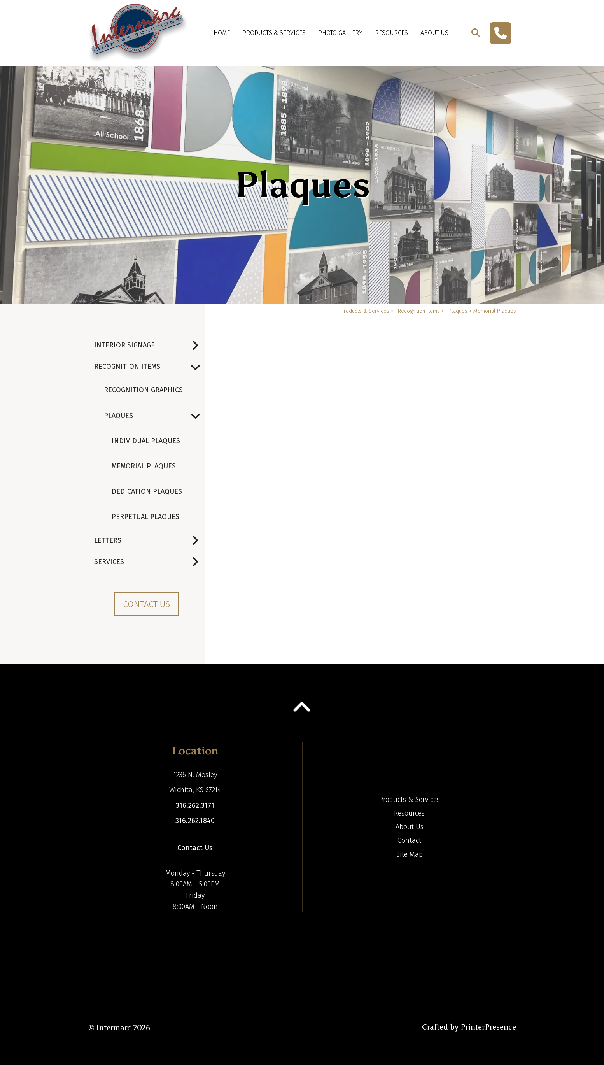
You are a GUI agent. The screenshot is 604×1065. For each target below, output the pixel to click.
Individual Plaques (146, 441)
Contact (409, 840)
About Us (434, 33)
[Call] (500, 33)
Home (222, 33)
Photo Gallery (340, 33)
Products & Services (274, 33)
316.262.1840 (195, 820)
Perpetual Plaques (145, 516)
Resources (391, 33)
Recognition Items (149, 366)
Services (149, 562)
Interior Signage (149, 345)
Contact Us (146, 604)
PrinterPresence (488, 1027)
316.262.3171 (195, 805)
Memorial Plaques (144, 466)
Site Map (409, 854)
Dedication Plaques (147, 491)
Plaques (154, 415)
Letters (149, 540)
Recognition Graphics (143, 390)
